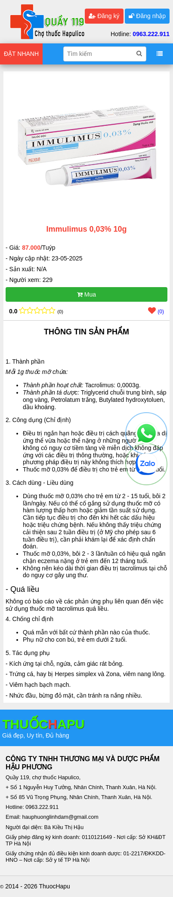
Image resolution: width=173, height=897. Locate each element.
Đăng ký (104, 15)
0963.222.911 (151, 34)
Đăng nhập (147, 15)
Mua (86, 294)
